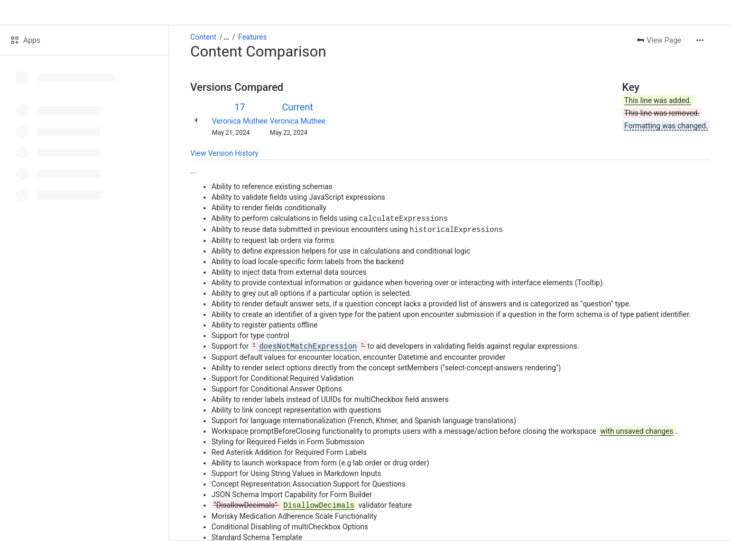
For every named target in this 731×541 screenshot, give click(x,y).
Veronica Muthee (239, 121)
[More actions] (700, 40)
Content (203, 37)
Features (252, 37)
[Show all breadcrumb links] (226, 37)
